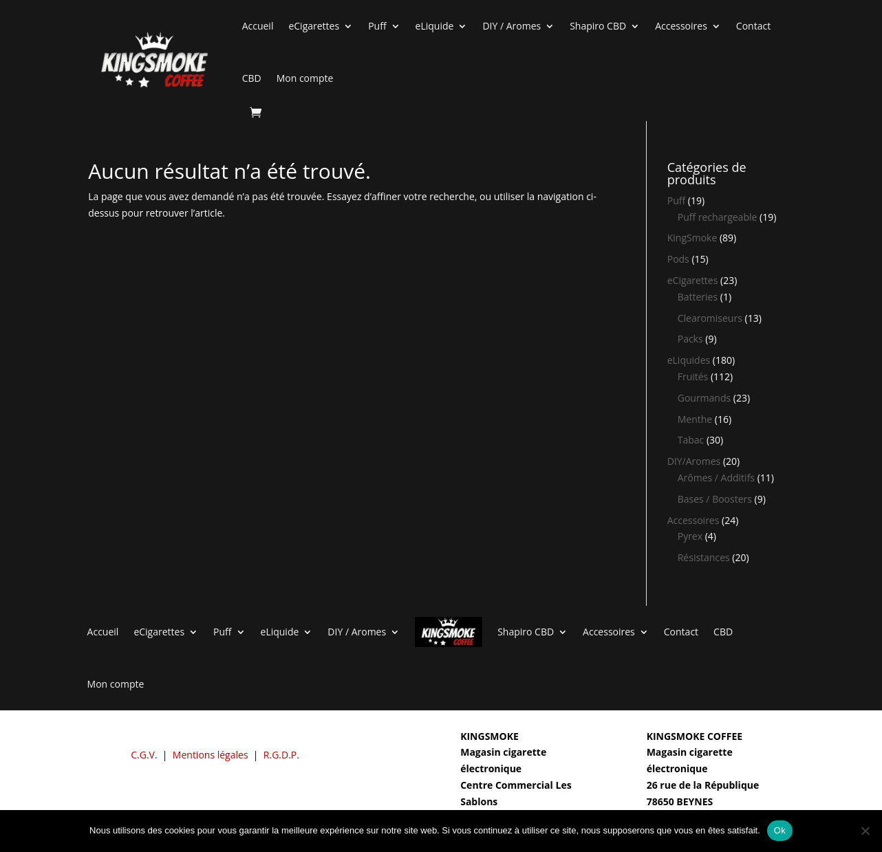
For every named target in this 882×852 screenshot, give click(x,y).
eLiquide (435, 25)
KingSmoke (692, 237)
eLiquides (689, 360)
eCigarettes (313, 25)
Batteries (698, 296)
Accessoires (681, 25)
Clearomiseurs (710, 318)
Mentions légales (210, 754)
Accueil (258, 25)
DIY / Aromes (511, 25)
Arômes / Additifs (716, 477)
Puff (377, 25)
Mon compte (305, 78)
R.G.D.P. (281, 754)
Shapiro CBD (598, 25)
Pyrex (690, 536)
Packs (690, 338)
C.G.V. (144, 754)
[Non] (865, 831)
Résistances (704, 557)
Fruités (693, 376)
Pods (678, 258)
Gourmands (704, 397)
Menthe (695, 419)
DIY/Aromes (694, 461)
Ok (780, 830)
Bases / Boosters (715, 498)
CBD (251, 78)
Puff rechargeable (717, 216)
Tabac (691, 439)
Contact (753, 25)
